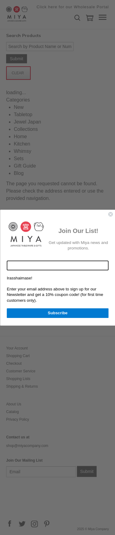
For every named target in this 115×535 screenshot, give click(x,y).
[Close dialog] (110, 214)
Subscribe (57, 313)
